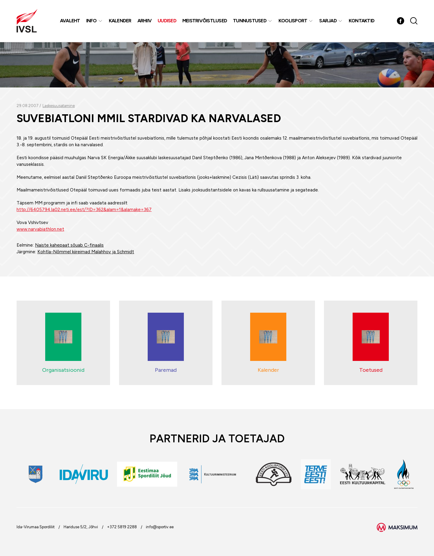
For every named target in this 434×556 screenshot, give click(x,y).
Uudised (167, 21)
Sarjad (328, 21)
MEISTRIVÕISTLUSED (204, 21)
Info (91, 21)
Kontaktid (361, 21)
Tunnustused (250, 21)
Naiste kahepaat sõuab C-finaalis (69, 245)
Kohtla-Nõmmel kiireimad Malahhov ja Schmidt (85, 251)
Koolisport (292, 21)
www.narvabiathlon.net (40, 229)
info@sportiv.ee (160, 527)
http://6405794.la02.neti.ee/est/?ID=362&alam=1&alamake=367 (84, 209)
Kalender (120, 21)
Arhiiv (144, 21)
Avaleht (70, 21)
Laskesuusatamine (58, 105)
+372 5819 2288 (122, 527)
